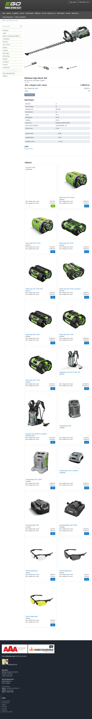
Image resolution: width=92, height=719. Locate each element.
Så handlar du (5, 702)
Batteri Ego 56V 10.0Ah (66, 197)
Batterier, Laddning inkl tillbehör (11, 36)
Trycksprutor (6, 67)
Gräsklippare (6, 39)
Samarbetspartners (7, 17)
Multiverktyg (6, 56)
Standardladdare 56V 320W (68, 525)
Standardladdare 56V (32, 525)
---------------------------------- (10, 70)
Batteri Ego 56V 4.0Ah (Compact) (70, 289)
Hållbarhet (38, 13)
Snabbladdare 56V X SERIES (68, 470)
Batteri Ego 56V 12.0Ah (33, 243)
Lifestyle (5, 47)
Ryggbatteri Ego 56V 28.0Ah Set (69, 372)
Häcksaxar (5, 41)
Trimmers (5, 64)
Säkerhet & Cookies (7, 711)
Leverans (4, 708)
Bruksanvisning (28, 148)
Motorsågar (6, 53)
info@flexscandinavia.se (13, 688)
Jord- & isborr (6, 44)
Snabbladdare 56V (65, 426)
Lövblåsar (5, 50)
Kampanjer (5, 30)
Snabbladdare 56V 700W (34, 479)
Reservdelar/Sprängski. (9, 73)
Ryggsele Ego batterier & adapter (36, 434)
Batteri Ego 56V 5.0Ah (33, 334)
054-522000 (10, 690)
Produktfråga (30, 94)
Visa (86, 206)
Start (3, 13)
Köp (53, 206)
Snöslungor (6, 61)
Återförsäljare (61, 13)
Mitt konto (4, 706)
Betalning (4, 710)
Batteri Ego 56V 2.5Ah (66, 243)
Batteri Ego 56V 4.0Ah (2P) (34, 289)
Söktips (4, 704)
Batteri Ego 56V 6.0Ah (66, 334)
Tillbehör (5, 76)
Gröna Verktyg (5, 686)
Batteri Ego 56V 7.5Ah (33, 380)
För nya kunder (6, 701)
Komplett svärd (30, 167)
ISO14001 (24, 656)
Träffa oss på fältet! (20, 17)
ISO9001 (17, 656)
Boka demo (75, 13)
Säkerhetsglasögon (32, 571)
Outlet (4, 33)
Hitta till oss (9, 664)
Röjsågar (5, 59)
